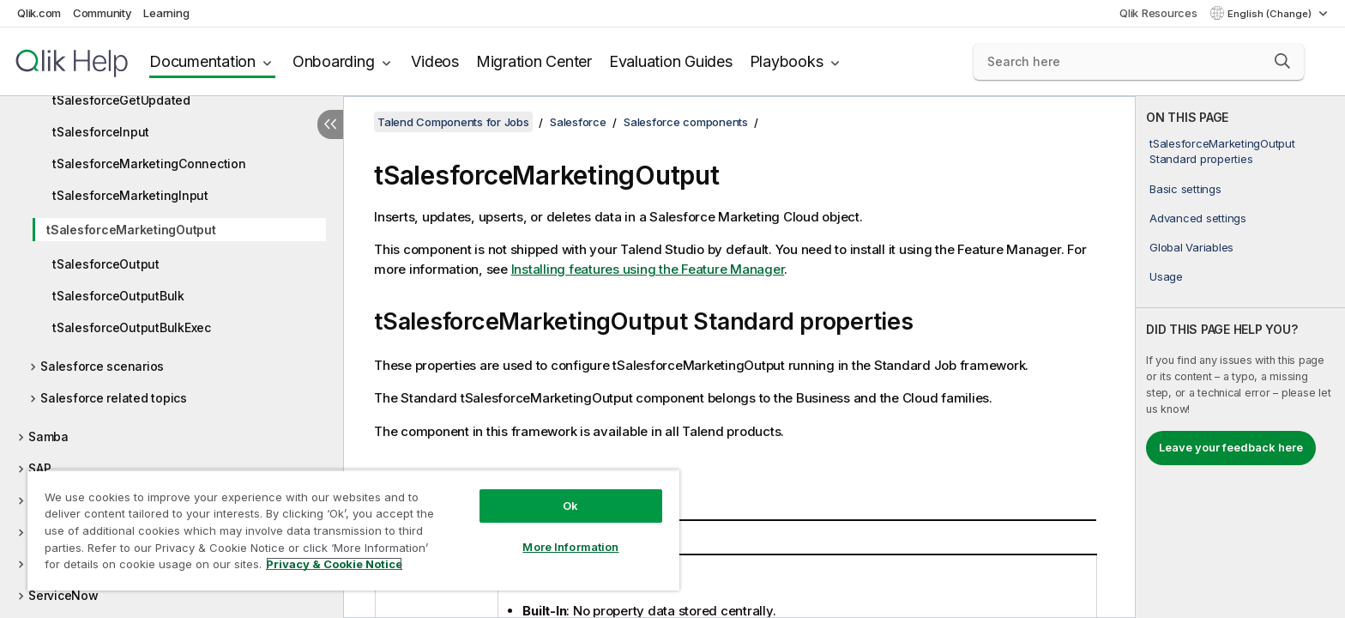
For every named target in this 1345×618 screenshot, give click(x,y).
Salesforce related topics (113, 398)
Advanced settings (1197, 218)
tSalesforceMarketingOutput (131, 229)
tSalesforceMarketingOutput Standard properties (1222, 151)
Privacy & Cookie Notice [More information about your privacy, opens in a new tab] (334, 564)
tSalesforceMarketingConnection (149, 163)
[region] (353, 530)
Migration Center (534, 61)
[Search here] (1139, 62)
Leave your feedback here (1231, 447)
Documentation (202, 61)
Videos (435, 61)
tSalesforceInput (100, 131)
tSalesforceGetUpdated (121, 100)
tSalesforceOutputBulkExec (131, 327)
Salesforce (578, 122)
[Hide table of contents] (330, 124)
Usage (1166, 276)
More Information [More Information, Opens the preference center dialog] (570, 547)
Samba (48, 436)
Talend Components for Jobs (453, 122)
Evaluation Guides (671, 61)
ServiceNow (63, 595)
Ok (570, 505)
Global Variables (1191, 247)
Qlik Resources (1158, 13)
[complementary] (1240, 357)
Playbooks (786, 61)
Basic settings (1185, 189)
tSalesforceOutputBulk (118, 295)
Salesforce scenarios (102, 366)
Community (102, 13)
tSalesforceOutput (106, 264)
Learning (166, 13)
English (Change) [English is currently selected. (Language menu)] (1270, 14)
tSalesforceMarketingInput (130, 195)
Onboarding (334, 61)
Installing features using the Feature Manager (648, 269)
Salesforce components (686, 122)
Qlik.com (39, 13)
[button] (1282, 61)
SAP (39, 468)
